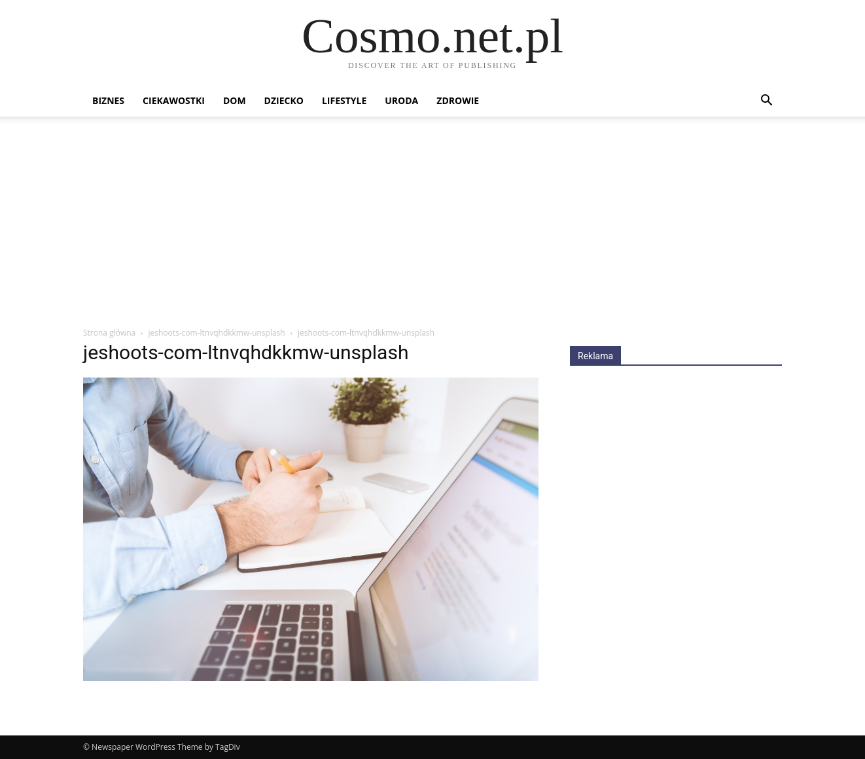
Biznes (108, 100)
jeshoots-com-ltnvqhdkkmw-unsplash (216, 332)
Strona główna (109, 332)
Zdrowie (457, 100)
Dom (234, 100)
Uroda (401, 100)
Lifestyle (344, 100)
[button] (766, 102)
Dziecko (284, 100)
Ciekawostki (174, 100)
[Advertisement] (432, 228)
